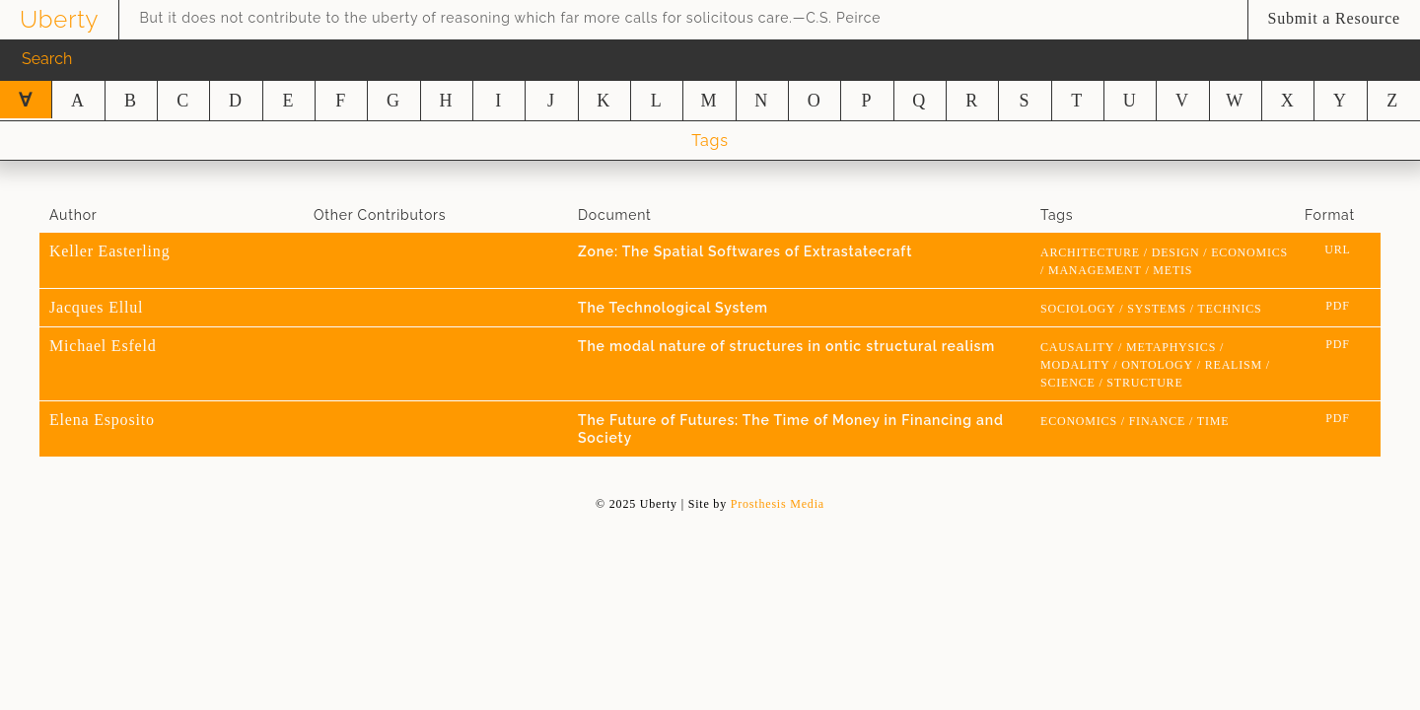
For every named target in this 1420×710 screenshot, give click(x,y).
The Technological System (673, 308)
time (1213, 421)
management (1095, 270)
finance (1157, 421)
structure (1144, 383)
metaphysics (1171, 347)
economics (1249, 252)
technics (1229, 309)
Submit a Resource (1334, 18)
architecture (1090, 252)
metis (1172, 270)
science (1068, 383)
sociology (1078, 309)
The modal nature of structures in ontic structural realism (786, 346)
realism (1233, 365)
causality (1077, 347)
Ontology (1157, 365)
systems (1156, 309)
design (1176, 252)
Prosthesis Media (777, 504)
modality (1074, 365)
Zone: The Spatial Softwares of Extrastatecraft (745, 251)
